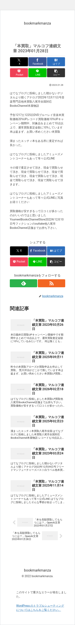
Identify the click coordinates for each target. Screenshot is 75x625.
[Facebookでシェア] (37, 61)
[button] (56, 72)
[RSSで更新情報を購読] (51, 283)
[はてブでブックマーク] (56, 61)
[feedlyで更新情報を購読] (23, 283)
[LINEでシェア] (37, 72)
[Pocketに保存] (19, 72)
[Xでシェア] (19, 61)
